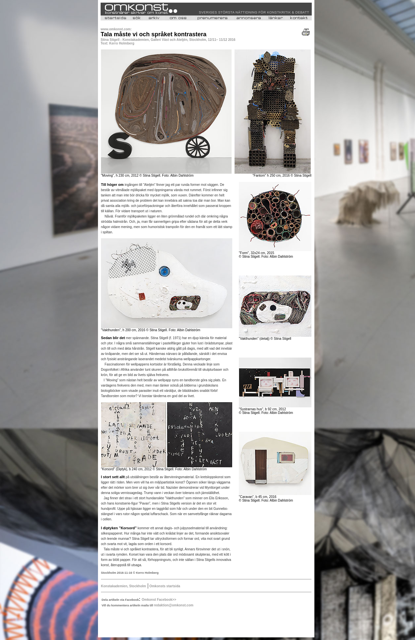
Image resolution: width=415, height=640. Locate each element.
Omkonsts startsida (164, 586)
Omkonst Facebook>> (159, 599)
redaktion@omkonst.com (173, 605)
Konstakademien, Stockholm (123, 586)
